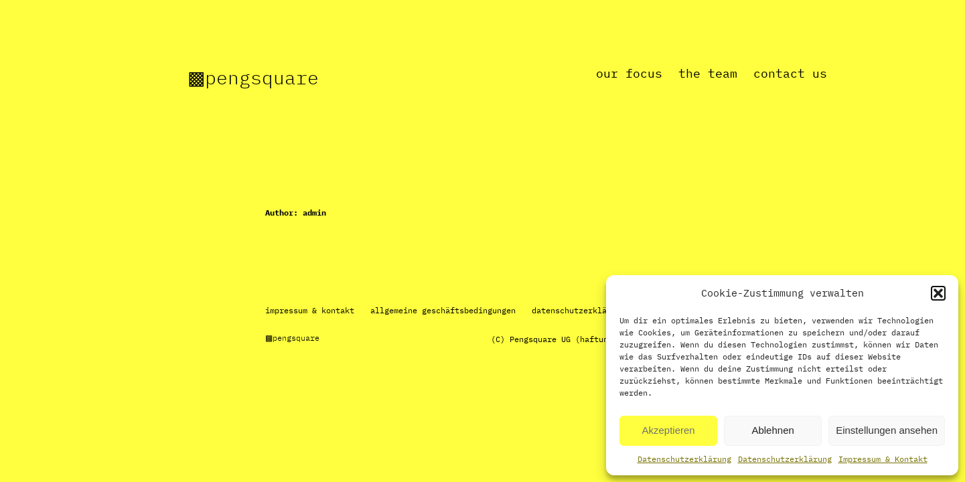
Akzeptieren (668, 430)
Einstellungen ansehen (887, 430)
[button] (938, 293)
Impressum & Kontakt (882, 459)
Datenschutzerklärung (684, 459)
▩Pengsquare (253, 77)
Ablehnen (772, 430)
